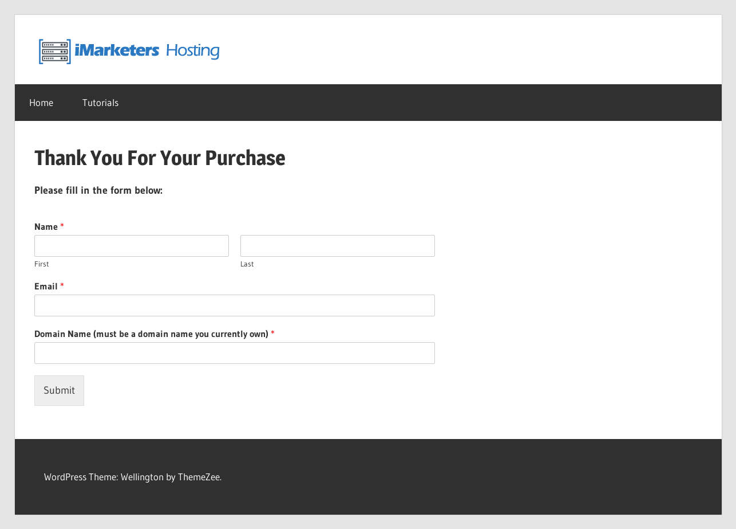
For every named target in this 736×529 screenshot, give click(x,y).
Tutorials (100, 102)
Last (247, 263)
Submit (59, 390)
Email (49, 286)
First (41, 263)
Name (49, 226)
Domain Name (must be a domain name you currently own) (154, 333)
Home (41, 102)
